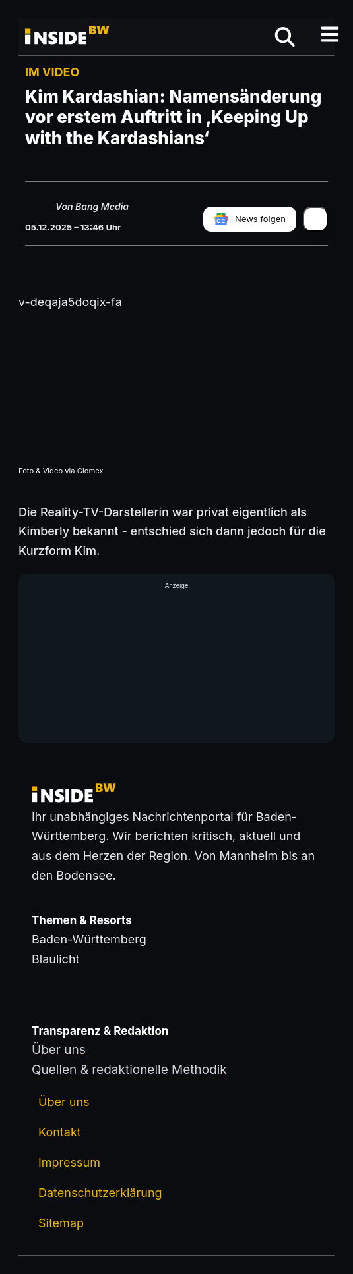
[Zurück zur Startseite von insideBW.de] (68, 37)
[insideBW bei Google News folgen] (249, 219)
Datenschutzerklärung (100, 1193)
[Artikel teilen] (315, 219)
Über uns (64, 1102)
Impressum (69, 1162)
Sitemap (61, 1223)
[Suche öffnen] (285, 37)
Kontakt (59, 1132)
